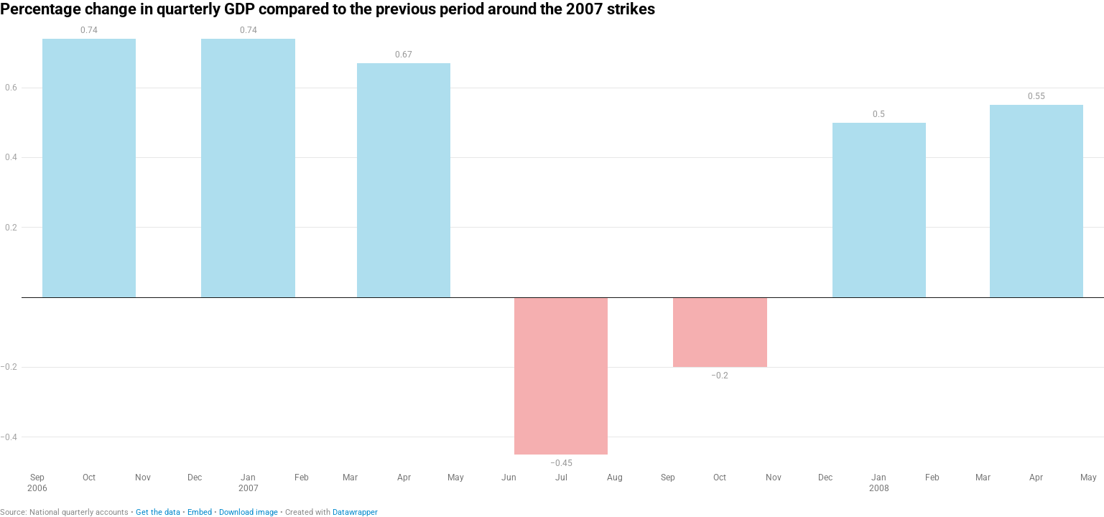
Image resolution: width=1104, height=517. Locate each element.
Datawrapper (355, 512)
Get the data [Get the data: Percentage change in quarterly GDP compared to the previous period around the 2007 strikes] (158, 512)
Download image (248, 512)
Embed (199, 512)
